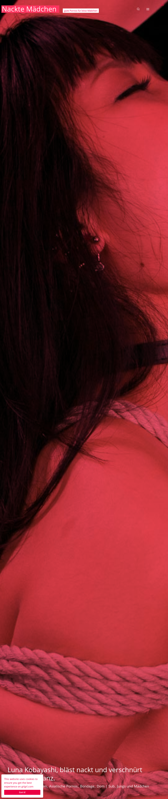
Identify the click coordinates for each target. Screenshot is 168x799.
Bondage (87, 786)
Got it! (22, 792)
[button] (138, 9)
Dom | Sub (106, 786)
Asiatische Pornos (63, 786)
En (162, 4)
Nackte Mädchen (29, 8)
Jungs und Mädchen (133, 786)
